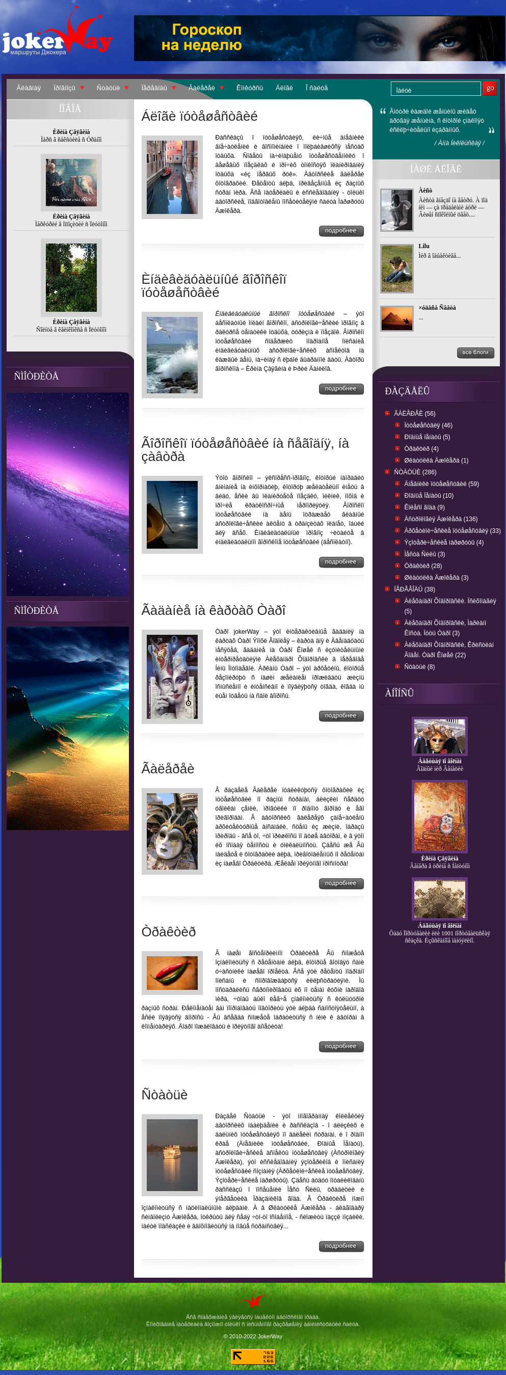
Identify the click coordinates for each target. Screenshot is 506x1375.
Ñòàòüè (108, 88)
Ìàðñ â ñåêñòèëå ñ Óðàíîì (71, 139)
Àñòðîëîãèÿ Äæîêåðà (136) (441, 519)
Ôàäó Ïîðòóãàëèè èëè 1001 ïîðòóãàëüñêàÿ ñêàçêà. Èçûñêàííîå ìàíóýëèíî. (440, 937)
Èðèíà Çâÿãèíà (440, 858)
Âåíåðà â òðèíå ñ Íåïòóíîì (440, 866)
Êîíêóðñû (249, 88)
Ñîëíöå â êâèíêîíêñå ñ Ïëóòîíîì (71, 329)
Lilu (424, 246)
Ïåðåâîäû (154, 88)
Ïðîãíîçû (64, 88)
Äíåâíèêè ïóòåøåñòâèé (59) (442, 484)
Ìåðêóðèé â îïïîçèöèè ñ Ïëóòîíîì (71, 224)
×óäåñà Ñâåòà (437, 307)
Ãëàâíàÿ (29, 88)
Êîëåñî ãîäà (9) (425, 507)
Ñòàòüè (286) (415, 472)
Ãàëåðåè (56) (415, 413)
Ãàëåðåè (202, 88)
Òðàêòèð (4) (422, 448)
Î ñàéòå (317, 88)
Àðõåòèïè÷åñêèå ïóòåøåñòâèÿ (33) (453, 530)
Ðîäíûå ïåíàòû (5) (427, 437)
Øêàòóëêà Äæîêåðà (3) (437, 577)
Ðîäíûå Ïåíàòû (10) (429, 495)
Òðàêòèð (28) (423, 566)
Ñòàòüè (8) (420, 666)
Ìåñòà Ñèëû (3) (425, 554)
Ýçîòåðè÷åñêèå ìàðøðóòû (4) (444, 542)
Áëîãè (284, 88)
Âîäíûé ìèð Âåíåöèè (439, 768)
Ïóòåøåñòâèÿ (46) (429, 425)
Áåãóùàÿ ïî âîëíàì (439, 761)
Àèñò (426, 190)
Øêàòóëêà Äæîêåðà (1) (437, 460)
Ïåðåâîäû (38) (415, 589)
